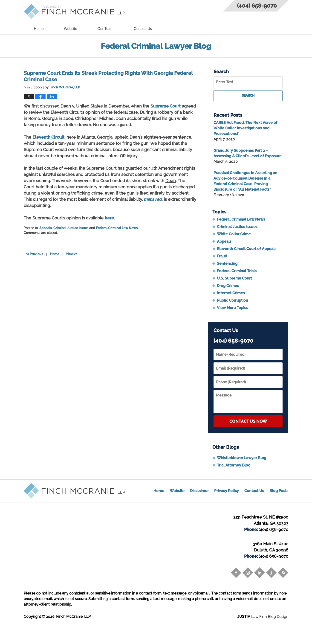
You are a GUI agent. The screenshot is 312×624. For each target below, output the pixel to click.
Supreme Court (165, 106)
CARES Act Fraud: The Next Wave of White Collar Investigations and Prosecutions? (245, 128)
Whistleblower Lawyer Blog (241, 458)
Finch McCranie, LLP (73, 616)
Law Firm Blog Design (262, 616)
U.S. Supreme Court (234, 278)
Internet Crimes (231, 293)
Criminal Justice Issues (70, 228)
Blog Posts (278, 491)
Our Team (105, 29)
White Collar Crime (234, 234)
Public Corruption (232, 300)
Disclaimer (199, 491)
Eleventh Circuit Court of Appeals (246, 249)
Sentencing (227, 263)
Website (70, 29)
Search (248, 95)
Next (71, 253)
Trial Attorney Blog (233, 465)
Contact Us (143, 29)
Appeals (45, 228)
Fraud (222, 256)
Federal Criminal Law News (117, 228)
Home (39, 29)
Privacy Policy (226, 491)
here (109, 218)
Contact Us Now (248, 421)
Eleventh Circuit (48, 137)
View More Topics (232, 308)
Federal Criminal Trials (237, 271)
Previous (34, 253)
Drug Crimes (228, 285)
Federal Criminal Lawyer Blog (74, 11)
